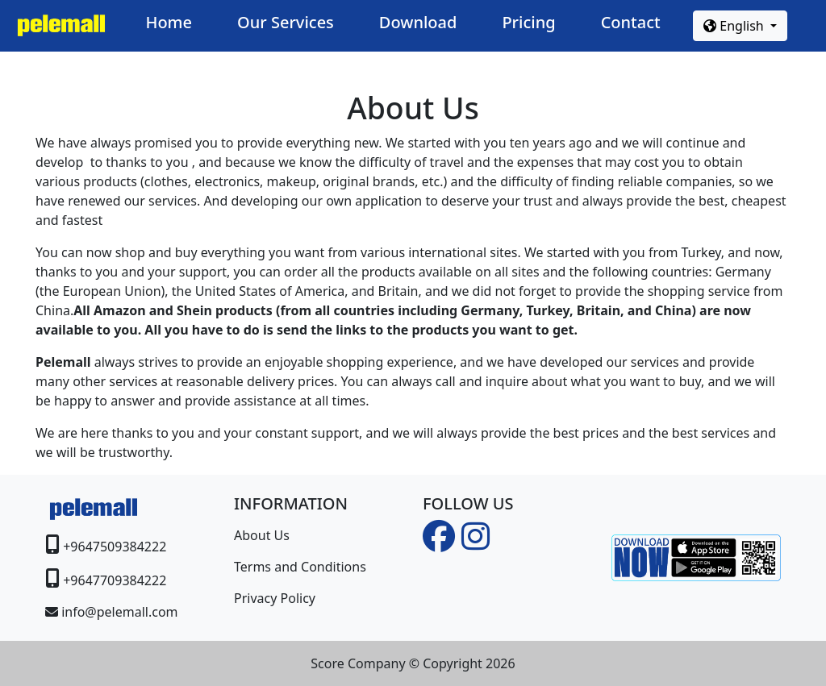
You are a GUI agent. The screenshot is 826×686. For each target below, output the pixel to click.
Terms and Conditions (300, 567)
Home (168, 22)
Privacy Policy (274, 598)
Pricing (528, 22)
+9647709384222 (114, 580)
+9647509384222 (114, 546)
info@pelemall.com (119, 612)
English (735, 26)
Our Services (285, 22)
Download (418, 22)
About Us (262, 535)
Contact (631, 22)
